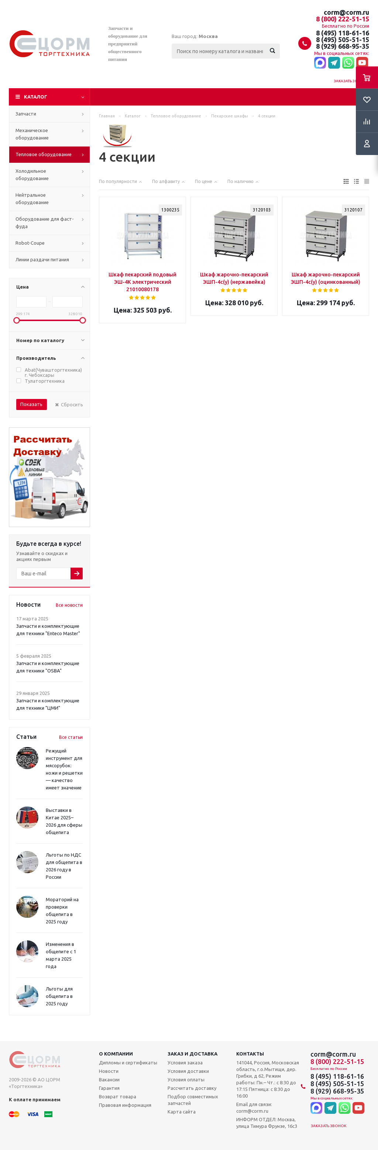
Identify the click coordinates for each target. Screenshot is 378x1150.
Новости (108, 1071)
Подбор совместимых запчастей (193, 1100)
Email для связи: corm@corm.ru (254, 1107)
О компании (116, 1053)
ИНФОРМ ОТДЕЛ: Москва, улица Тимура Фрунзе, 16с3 (266, 1123)
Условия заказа (185, 1062)
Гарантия (109, 1088)
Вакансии (109, 1079)
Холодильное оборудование (32, 174)
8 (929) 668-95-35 (342, 46)
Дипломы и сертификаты (128, 1062)
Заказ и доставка (192, 1053)
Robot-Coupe (30, 242)
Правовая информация (125, 1105)
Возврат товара (117, 1096)
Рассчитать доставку (192, 1088)
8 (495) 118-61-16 (342, 33)
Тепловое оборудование (44, 154)
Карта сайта (182, 1111)
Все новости (69, 605)
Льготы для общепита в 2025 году (59, 996)
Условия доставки (188, 1071)
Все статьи (71, 737)
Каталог (35, 96)
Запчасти (26, 113)
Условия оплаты (186, 1079)
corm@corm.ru (346, 12)
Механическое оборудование (32, 134)
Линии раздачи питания (42, 259)
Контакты (250, 1053)
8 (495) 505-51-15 (342, 39)
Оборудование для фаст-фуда (45, 222)
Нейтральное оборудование (32, 198)
